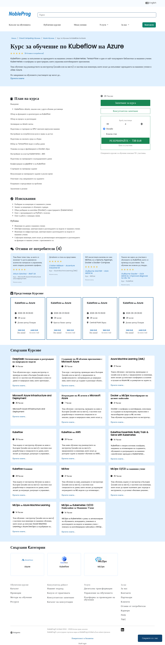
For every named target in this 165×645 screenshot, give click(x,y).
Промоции (15, 592)
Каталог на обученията (19, 24)
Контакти (149, 24)
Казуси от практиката (58, 592)
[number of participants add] (142, 124)
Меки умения (80, 24)
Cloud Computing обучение (29, 38)
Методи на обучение (21, 597)
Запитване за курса (125, 103)
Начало (13, 38)
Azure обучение (48, 38)
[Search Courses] (97, 14)
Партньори (126, 597)
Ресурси (14, 601)
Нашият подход (55, 588)
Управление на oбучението (98, 592)
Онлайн (109, 128)
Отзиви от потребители (133, 606)
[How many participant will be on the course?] (125, 124)
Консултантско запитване (125, 111)
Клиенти (125, 601)
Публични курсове (52, 24)
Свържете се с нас (150, 638)
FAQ (123, 615)
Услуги (103, 24)
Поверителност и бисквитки (82, 638)
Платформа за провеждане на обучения (99, 598)
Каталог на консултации (60, 601)
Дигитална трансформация (98, 588)
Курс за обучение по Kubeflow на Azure (71, 38)
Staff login (82, 643)
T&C (123, 619)
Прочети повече (17, 78)
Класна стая (111, 133)
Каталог (14, 588)
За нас (124, 24)
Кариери (125, 610)
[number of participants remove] (108, 124)
